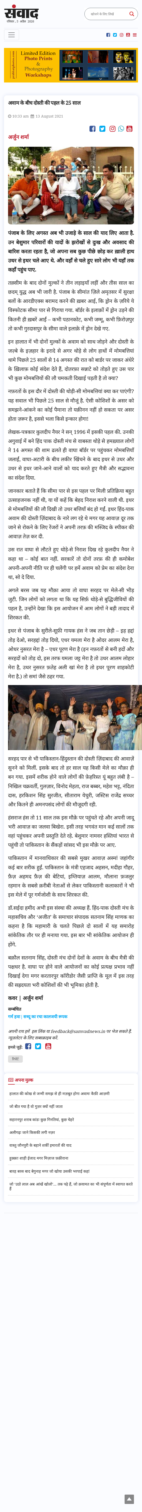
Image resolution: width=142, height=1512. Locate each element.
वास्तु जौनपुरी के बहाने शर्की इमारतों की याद (40, 1145)
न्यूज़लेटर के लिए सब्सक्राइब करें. (33, 1038)
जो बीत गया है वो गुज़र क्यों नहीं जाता (36, 1106)
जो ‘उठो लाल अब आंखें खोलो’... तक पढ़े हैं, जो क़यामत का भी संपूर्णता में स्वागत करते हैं (71, 1186)
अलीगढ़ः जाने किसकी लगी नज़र (32, 1132)
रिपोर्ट (15, 1058)
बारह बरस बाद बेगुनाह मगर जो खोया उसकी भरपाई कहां (49, 1171)
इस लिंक (38, 1031)
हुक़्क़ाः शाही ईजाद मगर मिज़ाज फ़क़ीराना (38, 1158)
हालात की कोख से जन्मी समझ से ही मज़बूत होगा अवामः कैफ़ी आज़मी (59, 1093)
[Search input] (109, 14)
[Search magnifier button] (132, 14)
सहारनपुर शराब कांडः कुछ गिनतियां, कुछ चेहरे (41, 1119)
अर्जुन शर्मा (19, 137)
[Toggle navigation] (11, 34)
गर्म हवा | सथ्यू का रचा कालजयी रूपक (37, 1016)
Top (129, 1500)
